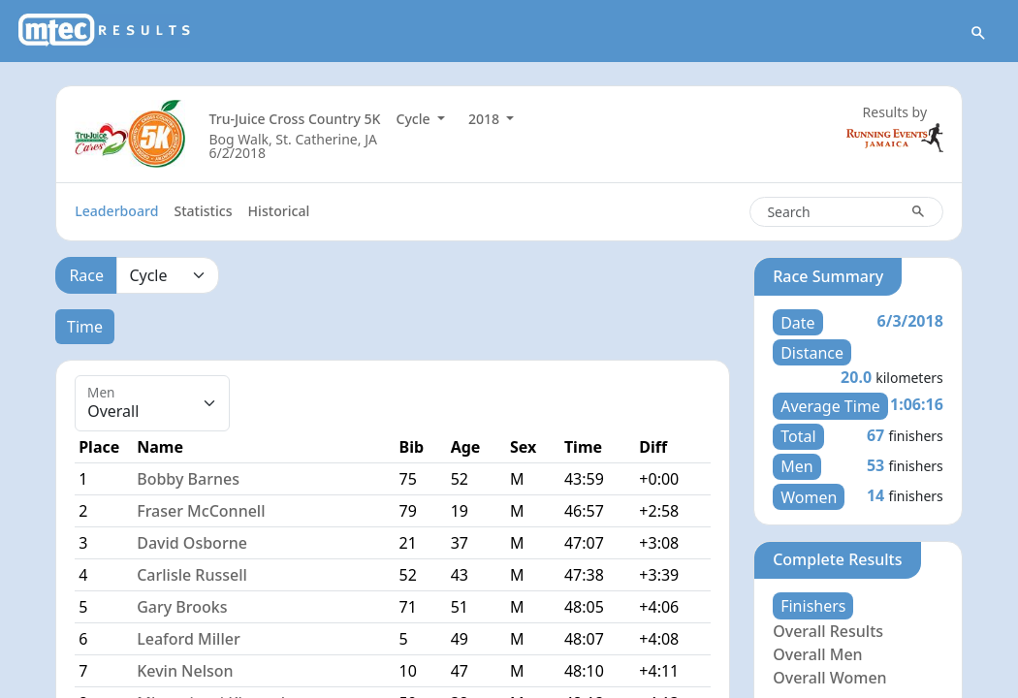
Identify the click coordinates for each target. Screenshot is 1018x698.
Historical (279, 211)
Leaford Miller (188, 639)
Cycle (415, 119)
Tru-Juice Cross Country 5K (294, 119)
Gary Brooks (182, 607)
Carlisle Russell (192, 575)
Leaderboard (116, 211)
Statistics (203, 211)
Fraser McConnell (201, 511)
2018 (485, 119)
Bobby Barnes (188, 479)
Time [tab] (85, 326)
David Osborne (192, 543)
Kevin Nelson (185, 671)
